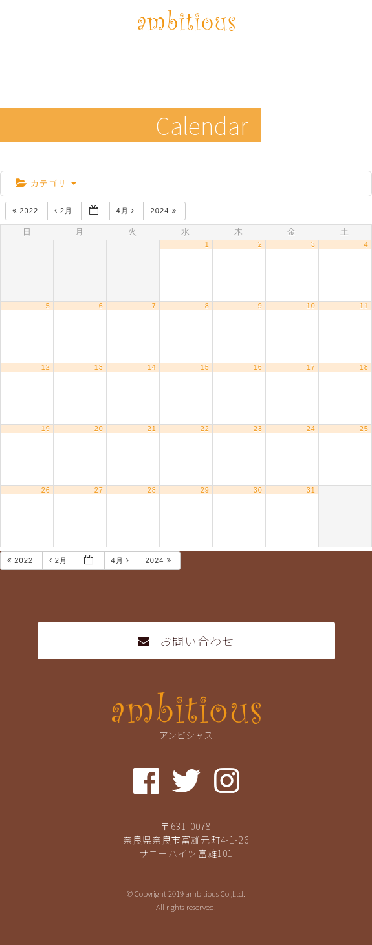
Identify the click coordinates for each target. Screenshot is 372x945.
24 (311, 428)
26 (45, 490)
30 (258, 490)
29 (205, 490)
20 (99, 428)
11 (364, 306)
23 (258, 428)
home (21, 159)
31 (311, 490)
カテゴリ (46, 183)
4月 (127, 211)
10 (311, 306)
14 (152, 367)
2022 (26, 211)
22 (205, 428)
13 (99, 367)
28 (152, 490)
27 (99, 490)
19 (45, 428)
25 (364, 428)
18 (364, 367)
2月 (65, 211)
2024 (164, 211)
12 (45, 367)
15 (205, 367)
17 (311, 367)
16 (258, 367)
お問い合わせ (186, 640)
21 (152, 428)
